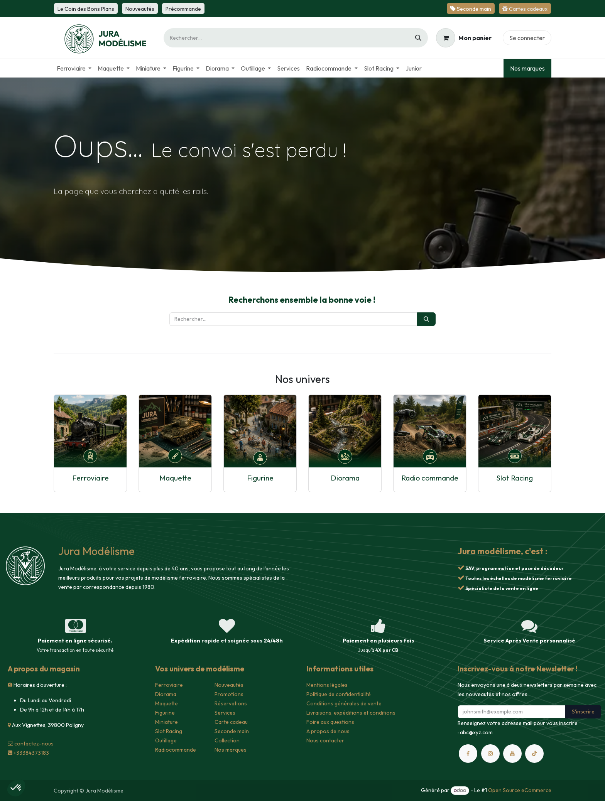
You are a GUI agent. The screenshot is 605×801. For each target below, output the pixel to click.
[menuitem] (74, 68)
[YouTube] (512, 753)
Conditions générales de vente (344, 703)
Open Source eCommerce (519, 790)
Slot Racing (515, 477)
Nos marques (527, 68)
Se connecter (527, 38)
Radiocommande (175, 749)
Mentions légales (327, 684)
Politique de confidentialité (338, 694)
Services (225, 712)
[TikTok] (534, 753)
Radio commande (429, 477)
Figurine (260, 477)
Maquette (175, 477)
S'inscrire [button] (583, 711)
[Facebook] (468, 753)
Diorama (345, 477)
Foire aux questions (330, 721)
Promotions (229, 694)
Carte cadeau (231, 721)
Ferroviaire (90, 477)
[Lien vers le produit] (90, 431)
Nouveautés (229, 684)
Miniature (166, 721)
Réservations (231, 703)
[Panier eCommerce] (463, 37)
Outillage (166, 740)
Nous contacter (325, 740)
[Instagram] (490, 753)
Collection (227, 740)
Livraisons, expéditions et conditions (350, 712)
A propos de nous (328, 731)
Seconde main (232, 731)
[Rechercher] (418, 37)
